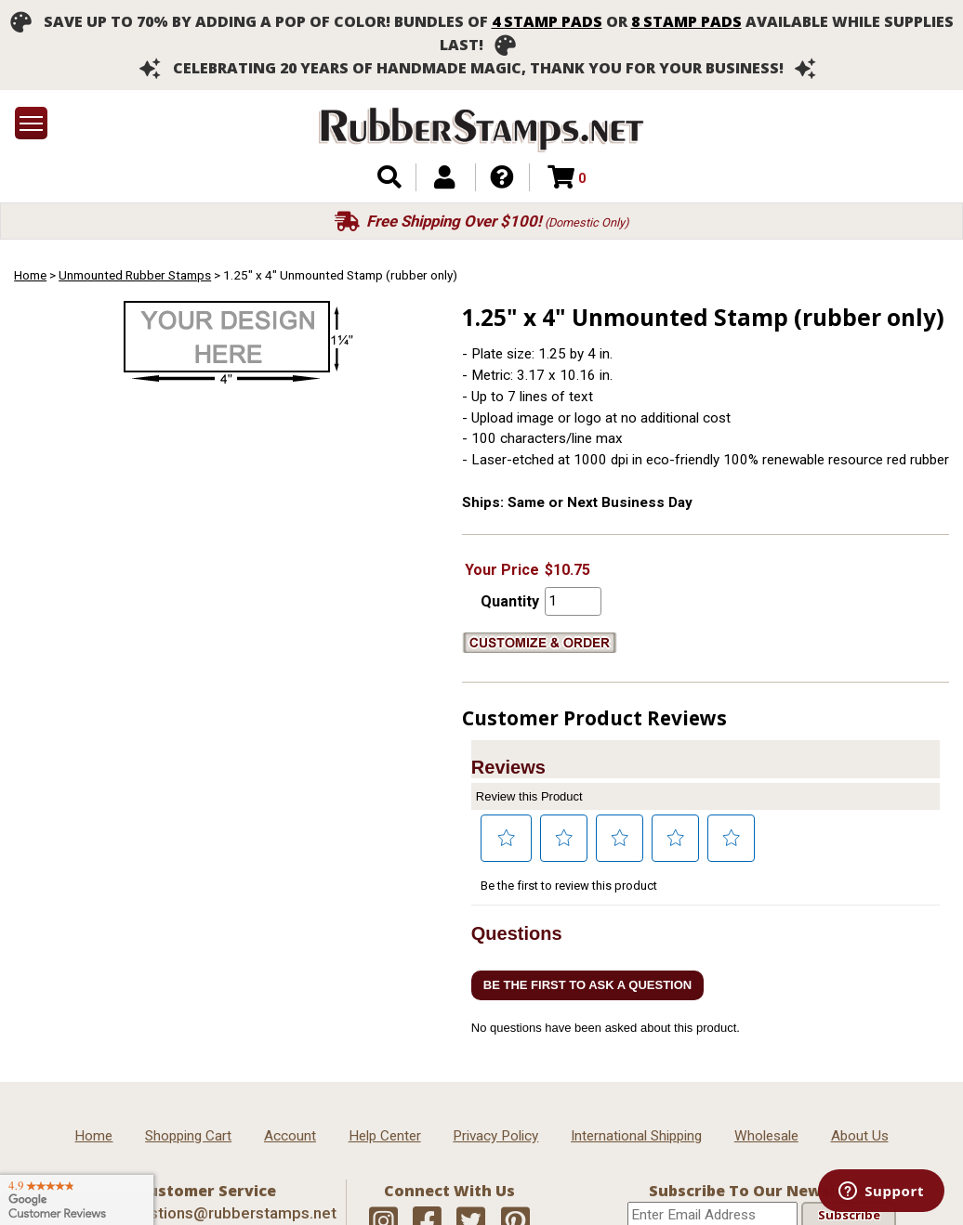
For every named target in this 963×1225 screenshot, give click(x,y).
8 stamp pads (686, 21)
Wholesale (766, 1135)
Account (290, 1135)
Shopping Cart (188, 1135)
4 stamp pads (547, 21)
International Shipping (636, 1135)
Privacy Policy (495, 1135)
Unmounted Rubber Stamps (135, 274)
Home (30, 274)
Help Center (385, 1135)
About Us (860, 1135)
